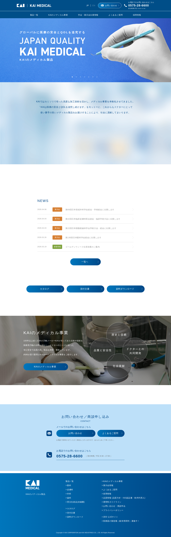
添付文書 (84, 289)
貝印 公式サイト (110, 517)
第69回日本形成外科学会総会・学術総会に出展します (89, 209)
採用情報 (137, 15)
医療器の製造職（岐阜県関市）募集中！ (121, 521)
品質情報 (124, 498)
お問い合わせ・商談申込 (114, 506)
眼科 (69, 485)
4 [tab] (85, 77)
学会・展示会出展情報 (88, 15)
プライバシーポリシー (113, 510)
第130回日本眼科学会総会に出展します (83, 237)
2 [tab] (77, 77)
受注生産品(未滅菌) (76, 502)
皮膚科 (70, 490)
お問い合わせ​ (75, 433)
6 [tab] (93, 77)
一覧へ (84, 262)
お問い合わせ (111, 5)
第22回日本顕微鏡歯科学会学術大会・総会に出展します (90, 228)
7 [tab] (97, 77)
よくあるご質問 (115, 15)
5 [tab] (89, 77)
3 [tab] (81, 77)
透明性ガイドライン (112, 502)
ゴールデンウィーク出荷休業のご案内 (82, 247)
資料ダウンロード (125, 289)
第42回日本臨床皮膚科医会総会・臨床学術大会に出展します (92, 219)
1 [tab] (73, 77)
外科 (69, 494)
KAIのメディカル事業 (58, 15)
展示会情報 (108, 485)
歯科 (69, 498)
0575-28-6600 (138, 5)
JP (87, 5)
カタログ (44, 289)
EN (93, 5)
